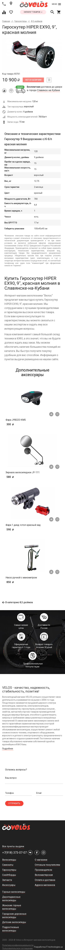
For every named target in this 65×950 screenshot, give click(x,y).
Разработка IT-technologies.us (48, 947)
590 (14, 529)
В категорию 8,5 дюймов (17, 602)
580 (18, 476)
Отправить (14, 803)
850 (18, 582)
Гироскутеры (20, 21)
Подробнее (7, 748)
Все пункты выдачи (13, 846)
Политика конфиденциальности (17, 945)
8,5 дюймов (36, 21)
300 (18, 424)
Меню (56, 4)
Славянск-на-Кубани (48, 90)
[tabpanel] (32, 55)
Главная (6, 21)
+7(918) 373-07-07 (14, 852)
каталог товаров (33, 12)
